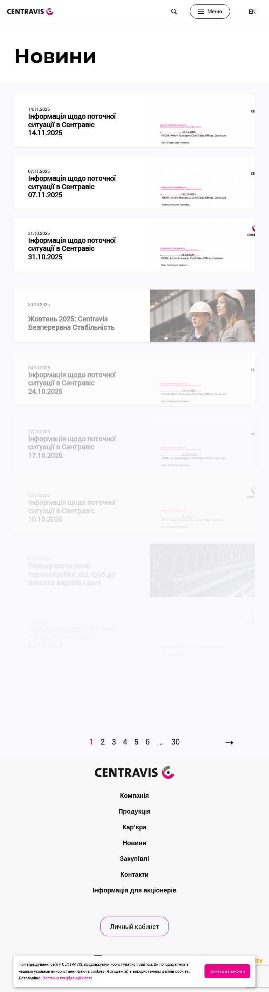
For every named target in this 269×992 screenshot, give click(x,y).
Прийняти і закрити (227, 971)
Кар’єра (134, 827)
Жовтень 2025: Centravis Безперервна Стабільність (71, 329)
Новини (134, 843)
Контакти (134, 874)
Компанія (134, 795)
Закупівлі (134, 858)
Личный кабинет (134, 926)
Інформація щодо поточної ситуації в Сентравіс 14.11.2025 (72, 124)
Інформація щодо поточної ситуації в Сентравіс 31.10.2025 (72, 248)
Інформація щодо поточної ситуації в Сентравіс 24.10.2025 (72, 388)
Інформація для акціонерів (134, 890)
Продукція (134, 811)
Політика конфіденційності (67, 977)
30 (175, 741)
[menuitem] (252, 11)
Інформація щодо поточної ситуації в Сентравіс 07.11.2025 (72, 186)
